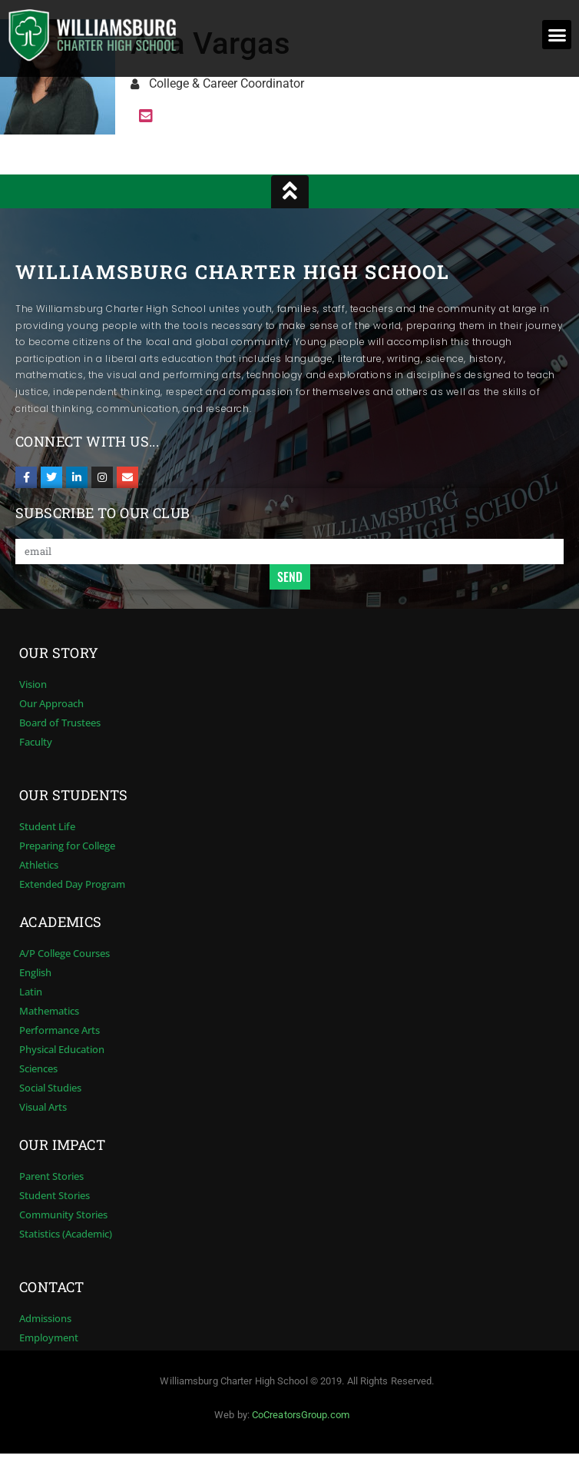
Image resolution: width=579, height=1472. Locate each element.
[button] (556, 34)
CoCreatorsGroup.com (300, 1414)
